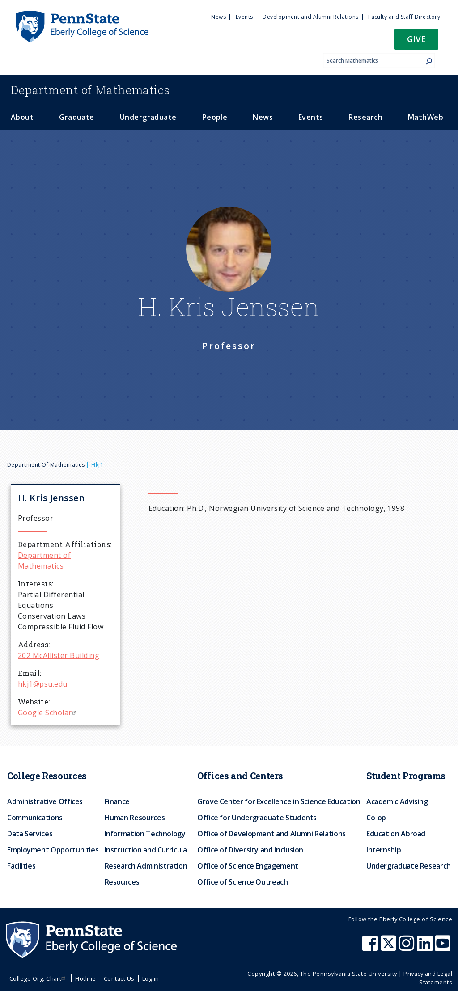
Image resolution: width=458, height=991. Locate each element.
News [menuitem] (218, 17)
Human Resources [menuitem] (135, 817)
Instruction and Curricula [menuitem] (146, 850)
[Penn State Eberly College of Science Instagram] (407, 948)
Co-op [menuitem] (376, 817)
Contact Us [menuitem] (119, 978)
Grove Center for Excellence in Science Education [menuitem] (278, 801)
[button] (416, 42)
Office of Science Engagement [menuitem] (247, 866)
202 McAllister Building (58, 655)
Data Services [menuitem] (29, 834)
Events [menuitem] (244, 17)
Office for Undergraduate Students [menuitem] (257, 817)
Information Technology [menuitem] (145, 834)
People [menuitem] (215, 117)
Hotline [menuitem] (85, 978)
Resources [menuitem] (122, 882)
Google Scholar (48, 712)
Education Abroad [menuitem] (395, 834)
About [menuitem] (22, 117)
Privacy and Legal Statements (427, 978)
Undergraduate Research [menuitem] (408, 866)
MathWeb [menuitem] (425, 117)
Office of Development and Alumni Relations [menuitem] (271, 834)
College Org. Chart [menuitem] (38, 978)
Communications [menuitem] (35, 817)
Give (416, 38)
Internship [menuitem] (383, 850)
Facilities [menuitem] (21, 866)
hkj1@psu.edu (43, 684)
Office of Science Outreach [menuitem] (242, 882)
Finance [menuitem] (117, 801)
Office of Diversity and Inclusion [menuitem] (250, 850)
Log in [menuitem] (150, 978)
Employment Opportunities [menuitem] (52, 850)
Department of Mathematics (46, 464)
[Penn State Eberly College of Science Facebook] (371, 948)
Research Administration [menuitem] (146, 866)
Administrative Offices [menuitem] (45, 801)
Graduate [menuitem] (76, 117)
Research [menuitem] (365, 117)
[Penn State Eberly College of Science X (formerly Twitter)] (390, 948)
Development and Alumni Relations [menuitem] (310, 17)
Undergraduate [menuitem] (148, 117)
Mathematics (90, 89)
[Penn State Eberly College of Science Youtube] (443, 948)
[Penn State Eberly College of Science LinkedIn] (426, 948)
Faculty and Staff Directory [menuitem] (404, 17)
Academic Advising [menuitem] (397, 801)
